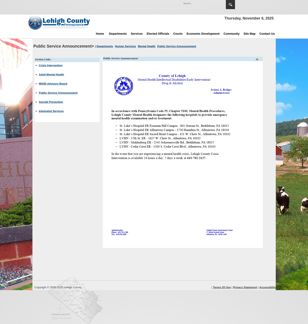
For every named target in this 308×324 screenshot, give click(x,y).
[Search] (199, 3)
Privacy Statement (245, 287)
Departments (118, 33)
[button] (213, 3)
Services (137, 33)
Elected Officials (158, 33)
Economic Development (203, 33)
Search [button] (230, 4)
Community (232, 33)
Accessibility (267, 287)
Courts (178, 33)
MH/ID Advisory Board (53, 83)
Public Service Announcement (58, 92)
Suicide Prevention (51, 101)
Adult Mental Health (51, 74)
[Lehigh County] (59, 23)
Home (100, 33)
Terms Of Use (222, 287)
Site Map (250, 33)
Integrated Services (51, 111)
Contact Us (267, 33)
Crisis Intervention (51, 65)
